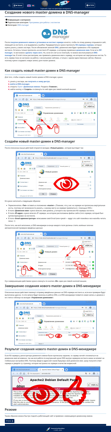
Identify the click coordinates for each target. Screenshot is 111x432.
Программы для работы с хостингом (44, 22)
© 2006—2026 (58, 429)
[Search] (10, 5)
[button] (18, 5)
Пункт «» (29, 86)
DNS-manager (23, 25)
